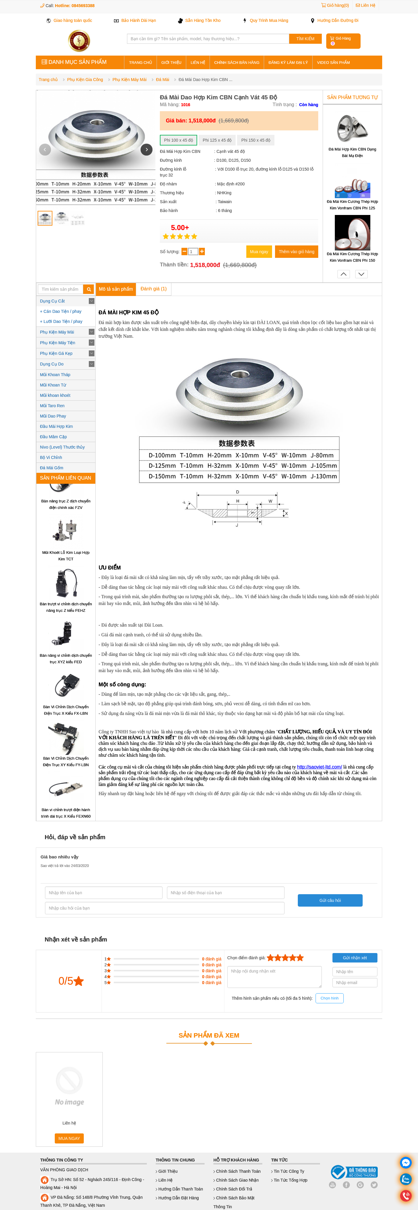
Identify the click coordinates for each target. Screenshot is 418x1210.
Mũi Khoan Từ (53, 385)
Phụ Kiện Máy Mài (129, 79)
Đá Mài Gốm (51, 467)
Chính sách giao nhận (236, 1180)
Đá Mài (162, 79)
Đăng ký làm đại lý (288, 62)
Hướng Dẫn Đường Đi (334, 20)
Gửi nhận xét (355, 957)
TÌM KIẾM (305, 38)
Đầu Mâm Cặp (53, 436)
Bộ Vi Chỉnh (51, 457)
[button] (146, 150)
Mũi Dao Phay (53, 416)
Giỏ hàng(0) (338, 5)
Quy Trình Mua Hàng (265, 20)
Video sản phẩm (333, 62)
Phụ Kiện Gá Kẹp (56, 353)
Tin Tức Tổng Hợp (289, 1180)
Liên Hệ (365, 5)
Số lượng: (170, 251)
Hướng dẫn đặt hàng (177, 1198)
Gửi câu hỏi (327, 900)
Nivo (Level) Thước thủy (62, 447)
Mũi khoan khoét (55, 395)
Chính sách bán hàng (236, 62)
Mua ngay (259, 251)
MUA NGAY (69, 1138)
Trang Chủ (140, 62)
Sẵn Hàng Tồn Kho (199, 20)
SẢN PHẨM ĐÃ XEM (209, 1035)
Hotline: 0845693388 (75, 5)
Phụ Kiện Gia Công (85, 79)
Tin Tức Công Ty (287, 1171)
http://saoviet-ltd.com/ (319, 766)
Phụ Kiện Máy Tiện (57, 342)
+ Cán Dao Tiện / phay (60, 311)
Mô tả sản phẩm (116, 289)
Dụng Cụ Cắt (52, 301)
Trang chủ (48, 79)
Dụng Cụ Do (51, 364)
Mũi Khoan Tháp (55, 374)
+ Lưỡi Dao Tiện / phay (61, 321)
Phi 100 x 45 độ (178, 140)
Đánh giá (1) (154, 288)
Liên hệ (198, 62)
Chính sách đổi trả (233, 1189)
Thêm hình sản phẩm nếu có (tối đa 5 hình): (288, 998)
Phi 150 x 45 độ (255, 140)
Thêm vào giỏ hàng (296, 251)
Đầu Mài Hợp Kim (56, 426)
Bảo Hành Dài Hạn (135, 20)
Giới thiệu (171, 62)
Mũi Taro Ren (52, 405)
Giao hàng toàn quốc (69, 20)
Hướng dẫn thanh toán (179, 1189)
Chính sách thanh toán (237, 1171)
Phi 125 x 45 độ (217, 140)
